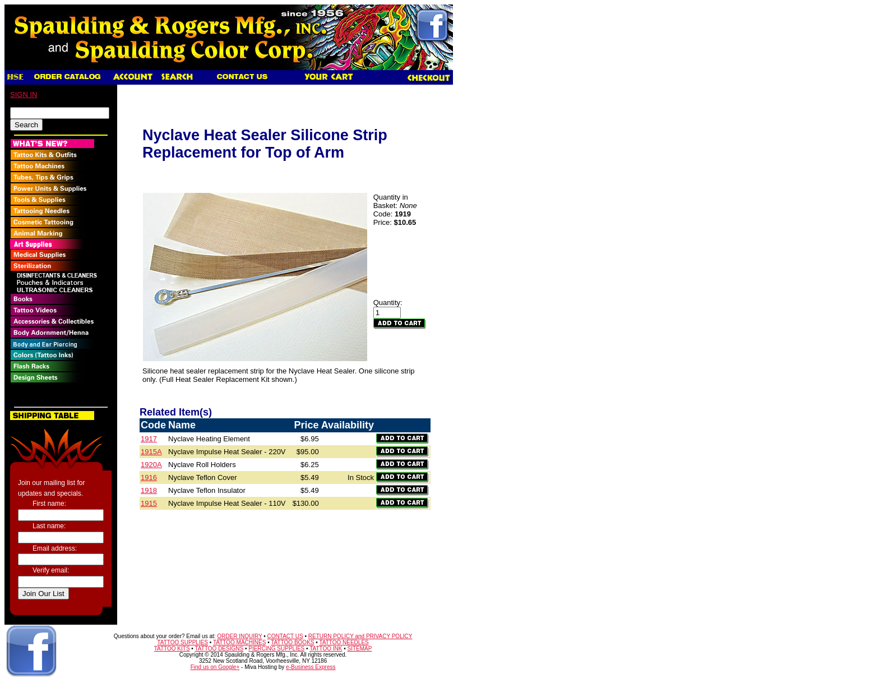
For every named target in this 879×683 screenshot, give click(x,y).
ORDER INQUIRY (239, 636)
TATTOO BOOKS (292, 642)
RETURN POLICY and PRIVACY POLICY (360, 636)
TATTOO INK (325, 648)
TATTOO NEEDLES (343, 642)
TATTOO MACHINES (239, 642)
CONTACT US (285, 636)
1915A (151, 451)
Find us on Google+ (215, 667)
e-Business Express (310, 667)
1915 (149, 503)
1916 (149, 477)
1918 (149, 490)
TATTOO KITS (172, 648)
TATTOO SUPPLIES (182, 642)
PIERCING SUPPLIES (276, 648)
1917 (149, 439)
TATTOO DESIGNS (219, 648)
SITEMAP (360, 648)
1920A (151, 464)
